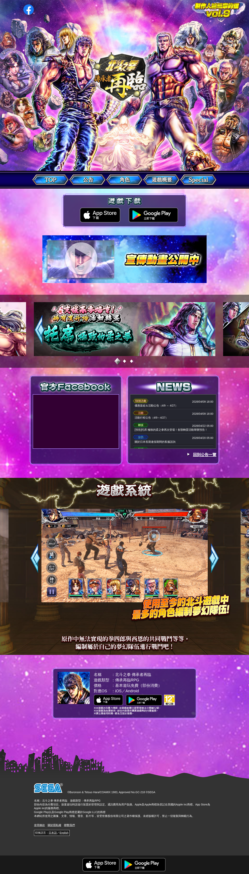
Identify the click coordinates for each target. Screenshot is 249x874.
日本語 (53, 832)
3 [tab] (131, 361)
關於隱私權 (54, 825)
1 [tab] (117, 361)
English (64, 832)
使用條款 (39, 825)
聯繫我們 (69, 825)
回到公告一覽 (204, 454)
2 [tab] (124, 361)
